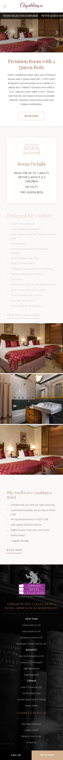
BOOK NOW (14, 553)
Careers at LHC (31, 730)
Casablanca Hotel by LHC (31, 637)
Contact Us (31, 742)
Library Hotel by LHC (31, 625)
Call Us (16, 755)
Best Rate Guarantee (31, 724)
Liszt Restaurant (31, 675)
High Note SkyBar (31, 668)
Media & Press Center (31, 736)
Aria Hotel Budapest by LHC (31, 656)
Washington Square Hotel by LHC (31, 644)
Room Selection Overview (20, 15)
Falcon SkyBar (31, 706)
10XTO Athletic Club (32, 693)
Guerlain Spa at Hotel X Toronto (31, 699)
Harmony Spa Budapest (31, 662)
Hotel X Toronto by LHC (31, 687)
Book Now (31, 116)
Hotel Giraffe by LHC (31, 631)
